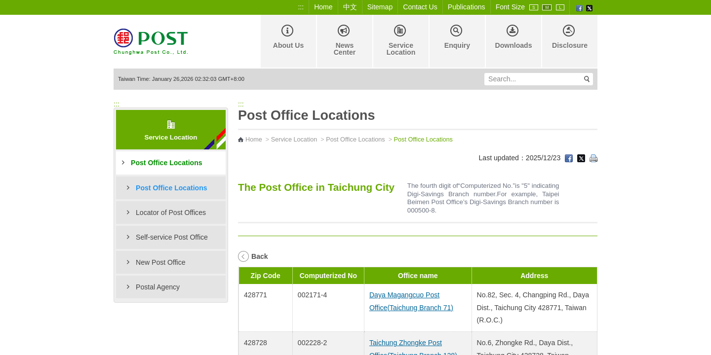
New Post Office (161, 262)
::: (301, 7)
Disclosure (570, 37)
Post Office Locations (166, 163)
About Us (288, 37)
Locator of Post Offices (171, 212)
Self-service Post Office (172, 237)
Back (259, 256)
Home (323, 7)
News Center (345, 40)
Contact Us (420, 7)
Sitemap (380, 7)
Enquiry (457, 37)
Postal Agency (158, 287)
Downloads (513, 37)
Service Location (401, 40)
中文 (350, 7)
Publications (466, 7)
